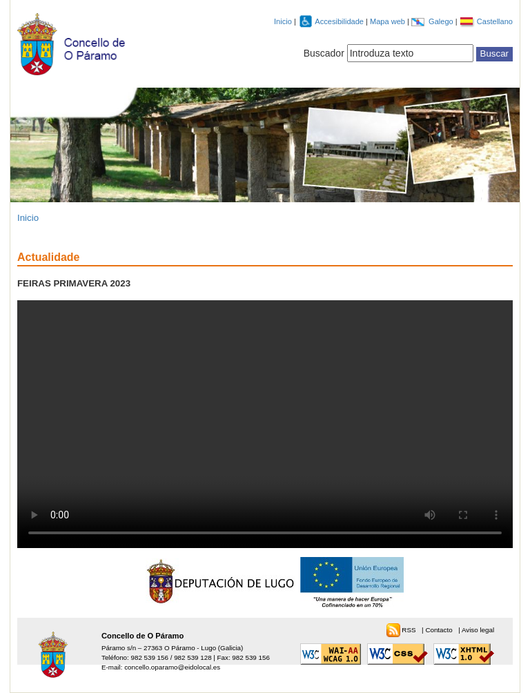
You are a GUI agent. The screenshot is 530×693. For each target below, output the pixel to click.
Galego (442, 21)
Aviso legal (478, 630)
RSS (410, 630)
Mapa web (388, 21)
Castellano (495, 21)
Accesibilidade (340, 21)
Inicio (283, 21)
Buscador (324, 53)
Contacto (439, 630)
